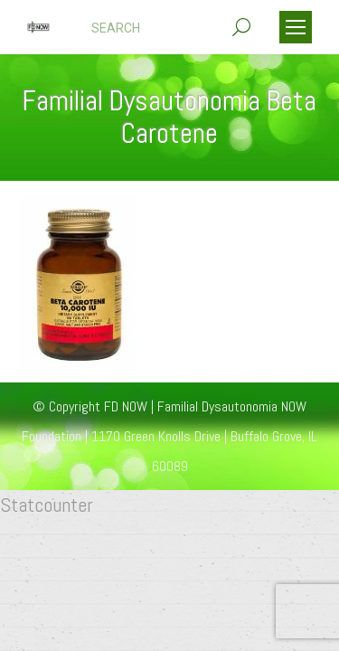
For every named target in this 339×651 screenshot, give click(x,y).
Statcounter (46, 504)
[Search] (170, 28)
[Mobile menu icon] (295, 27)
